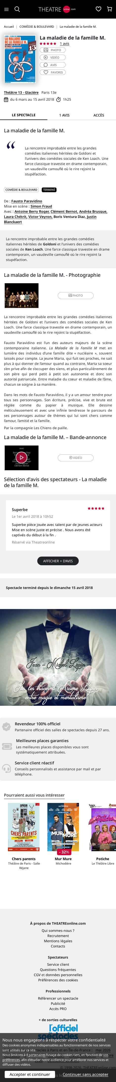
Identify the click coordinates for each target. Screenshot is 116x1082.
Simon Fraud (41, 206)
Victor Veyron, (40, 216)
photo (52, 50)
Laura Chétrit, (15, 216)
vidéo (51, 57)
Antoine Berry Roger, (32, 211)
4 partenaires (35, 1055)
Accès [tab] (99, 115)
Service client (58, 964)
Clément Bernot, (64, 211)
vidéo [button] (75, 458)
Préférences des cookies (58, 980)
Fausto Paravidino (26, 201)
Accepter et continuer (30, 1074)
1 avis (64, 43)
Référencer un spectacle (58, 998)
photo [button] (76, 295)
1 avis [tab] (64, 115)
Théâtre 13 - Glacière (21, 92)
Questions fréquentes (58, 969)
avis (50, 65)
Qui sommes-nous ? (58, 930)
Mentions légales (58, 941)
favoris (53, 72)
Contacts (58, 946)
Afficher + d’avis (58, 561)
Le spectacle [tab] (24, 115)
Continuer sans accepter (85, 1074)
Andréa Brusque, (93, 211)
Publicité (58, 1003)
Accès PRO (58, 1008)
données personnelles (64, 974)
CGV (37, 974)
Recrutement (58, 935)
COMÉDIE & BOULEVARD (21, 189)
